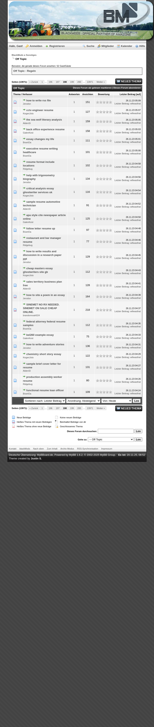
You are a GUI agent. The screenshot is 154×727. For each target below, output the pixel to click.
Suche (90, 46)
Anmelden (36, 46)
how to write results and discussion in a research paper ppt (42, 255)
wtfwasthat (135, 103)
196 (50, 82)
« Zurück (34, 82)
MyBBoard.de (45, 454)
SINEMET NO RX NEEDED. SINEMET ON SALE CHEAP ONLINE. (41, 308)
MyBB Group (107, 454)
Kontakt (12, 448)
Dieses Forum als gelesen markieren (92, 88)
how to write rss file (38, 100)
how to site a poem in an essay (45, 295)
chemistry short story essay (43, 354)
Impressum (106, 448)
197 (57, 82)
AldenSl (27, 123)
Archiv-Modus (67, 448)
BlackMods (17, 55)
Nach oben (38, 448)
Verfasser (27, 94)
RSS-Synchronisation (87, 448)
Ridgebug (27, 169)
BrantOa (27, 142)
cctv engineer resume (39, 110)
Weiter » (101, 82)
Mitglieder (107, 46)
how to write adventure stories (45, 344)
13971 (90, 82)
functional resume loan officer (45, 390)
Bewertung (104, 94)
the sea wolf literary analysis (44, 119)
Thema (16, 94)
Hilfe (142, 46)
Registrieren (57, 46)
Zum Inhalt (52, 448)
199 (72, 82)
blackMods (24, 448)
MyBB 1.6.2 (76, 454)
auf (138, 94)
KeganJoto (28, 113)
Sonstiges (31, 55)
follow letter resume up (40, 228)
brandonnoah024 (31, 315)
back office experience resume (45, 129)
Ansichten (87, 94)
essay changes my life (40, 139)
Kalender (126, 46)
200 (79, 82)
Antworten (74, 94)
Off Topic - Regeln (24, 70)
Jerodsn (27, 104)
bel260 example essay (40, 334)
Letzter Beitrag (127, 94)
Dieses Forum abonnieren (127, 88)
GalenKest (28, 132)
